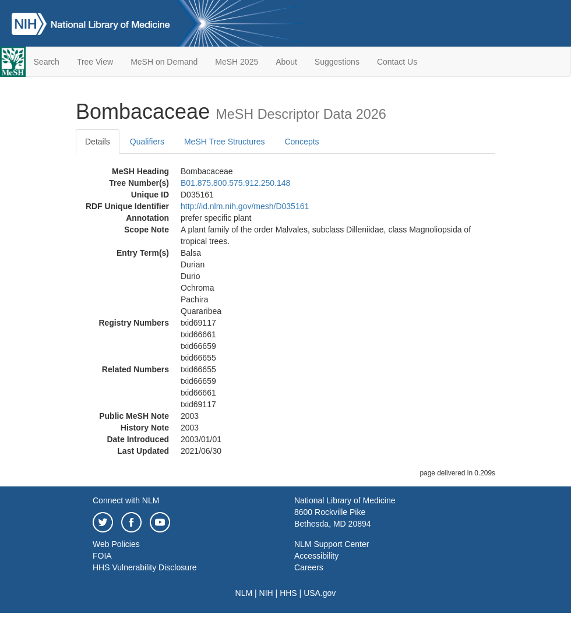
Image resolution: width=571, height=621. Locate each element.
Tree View (95, 61)
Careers (308, 567)
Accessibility (316, 555)
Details (97, 141)
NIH (266, 593)
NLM (244, 593)
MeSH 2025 (236, 61)
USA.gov (320, 593)
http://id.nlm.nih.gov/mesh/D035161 (245, 206)
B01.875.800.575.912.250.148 (235, 183)
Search (46, 61)
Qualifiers (147, 141)
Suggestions (337, 61)
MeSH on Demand (164, 61)
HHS (288, 593)
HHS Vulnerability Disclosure (144, 567)
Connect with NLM (126, 500)
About (286, 61)
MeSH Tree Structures (224, 141)
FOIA (102, 555)
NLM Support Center (331, 544)
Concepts (301, 141)
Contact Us (397, 61)
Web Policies (116, 544)
